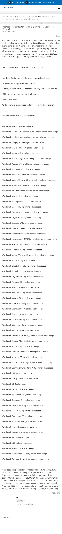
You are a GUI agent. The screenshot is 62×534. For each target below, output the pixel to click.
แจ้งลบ (57, 36)
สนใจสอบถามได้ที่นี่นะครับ (26, 16)
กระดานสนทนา (8, 16)
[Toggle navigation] (59, 7)
